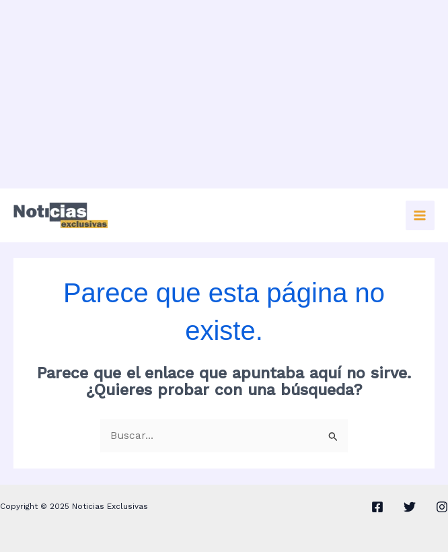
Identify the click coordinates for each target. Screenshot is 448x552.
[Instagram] (442, 507)
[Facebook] (377, 507)
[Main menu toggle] (420, 215)
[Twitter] (410, 507)
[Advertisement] (224, 94)
